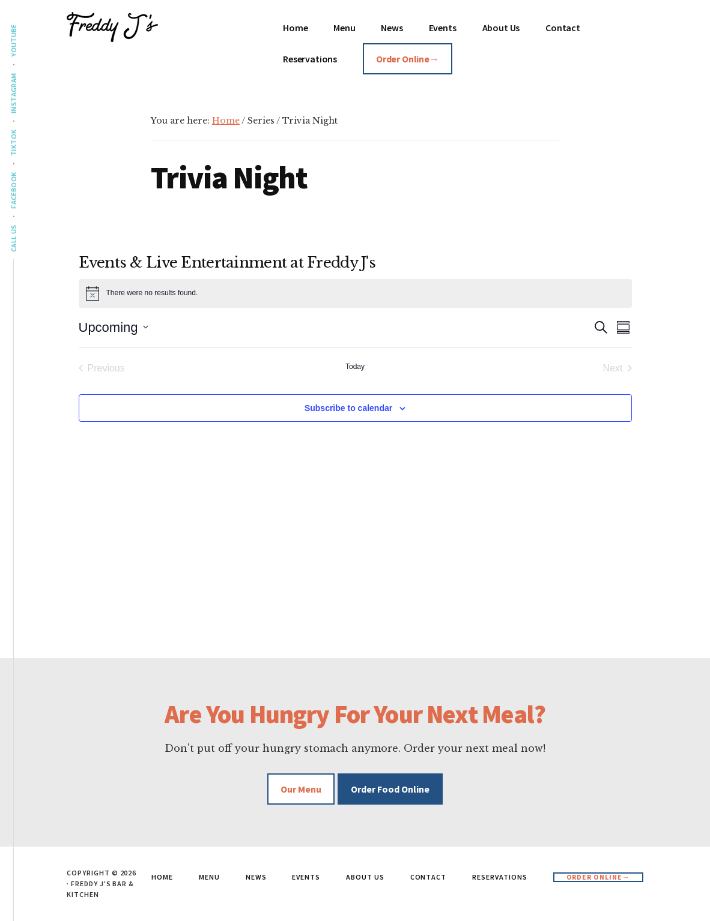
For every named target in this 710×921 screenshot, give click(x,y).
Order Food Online (390, 789)
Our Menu (301, 789)
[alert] (355, 293)
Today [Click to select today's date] (355, 366)
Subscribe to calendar (348, 408)
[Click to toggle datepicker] (113, 327)
